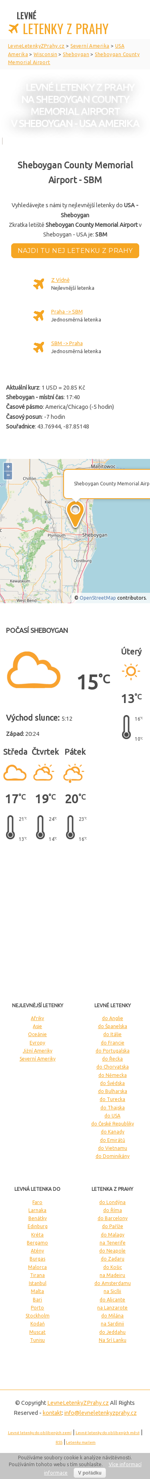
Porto (37, 1307)
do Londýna (112, 1202)
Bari (37, 1299)
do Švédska (112, 1083)
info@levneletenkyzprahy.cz (100, 1413)
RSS (59, 1442)
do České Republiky (112, 1123)
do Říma (112, 1210)
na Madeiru (112, 1275)
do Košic (112, 1267)
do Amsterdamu (112, 1283)
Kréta (37, 1234)
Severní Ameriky (38, 1058)
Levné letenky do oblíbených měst (108, 1433)
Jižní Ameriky (37, 1050)
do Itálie (112, 1034)
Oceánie (37, 1034)
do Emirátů (112, 1140)
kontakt (52, 1413)
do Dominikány (113, 1156)
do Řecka (112, 1058)
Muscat (37, 1332)
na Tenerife (113, 1242)
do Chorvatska (112, 1066)
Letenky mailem (81, 1442)
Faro (37, 1202)
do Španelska (112, 1026)
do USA (112, 1115)
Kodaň (37, 1323)
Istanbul (37, 1283)
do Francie (112, 1042)
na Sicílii (112, 1291)
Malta (37, 1291)
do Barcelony (113, 1218)
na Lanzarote (112, 1307)
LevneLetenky (78, 1403)
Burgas (37, 1258)
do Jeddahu (112, 1332)
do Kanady (112, 1131)
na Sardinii (112, 1323)
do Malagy (112, 1234)
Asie (37, 1026)
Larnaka (37, 1210)
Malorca (37, 1267)
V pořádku (90, 1473)
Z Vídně (60, 280)
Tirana (37, 1275)
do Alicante (112, 1299)
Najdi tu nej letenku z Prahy (75, 251)
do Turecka (112, 1099)
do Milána (112, 1315)
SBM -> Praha (67, 343)
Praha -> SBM (67, 311)
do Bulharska (112, 1091)
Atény (37, 1250)
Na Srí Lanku (112, 1340)
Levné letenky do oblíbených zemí (40, 1433)
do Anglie (112, 1018)
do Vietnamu (112, 1148)
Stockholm (38, 1315)
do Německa (112, 1075)
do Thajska (112, 1107)
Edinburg (38, 1226)
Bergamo (37, 1242)
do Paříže (112, 1226)
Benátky (37, 1218)
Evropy (37, 1042)
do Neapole (112, 1250)
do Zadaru (112, 1258)
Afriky (37, 1018)
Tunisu (37, 1340)
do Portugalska (113, 1050)
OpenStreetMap (98, 597)
